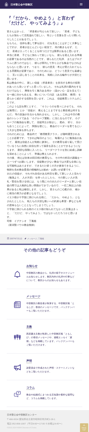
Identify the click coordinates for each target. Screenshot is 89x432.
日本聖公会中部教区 (21, 4)
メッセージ (32, 238)
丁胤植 (41, 238)
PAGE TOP (84, 429)
